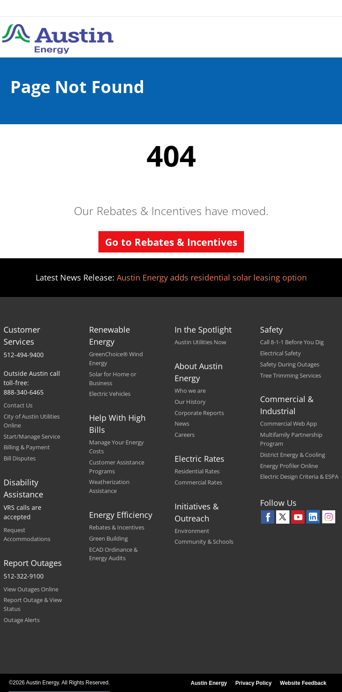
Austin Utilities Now (200, 342)
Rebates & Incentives (116, 527)
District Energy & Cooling (292, 455)
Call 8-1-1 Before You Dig (292, 342)
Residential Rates (197, 471)
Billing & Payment (27, 447)
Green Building (108, 538)
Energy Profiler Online (289, 466)
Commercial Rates (198, 482)
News (182, 423)
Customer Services (22, 335)
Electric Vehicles (109, 394)
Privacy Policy (253, 683)
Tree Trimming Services (290, 375)
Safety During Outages (289, 364)
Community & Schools (204, 541)
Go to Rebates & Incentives (171, 241)
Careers (185, 435)
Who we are (190, 391)
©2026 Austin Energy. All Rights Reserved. (59, 683)
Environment (192, 531)
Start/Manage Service (32, 436)
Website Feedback (303, 683)
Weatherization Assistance (109, 486)
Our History (190, 402)
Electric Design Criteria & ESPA (299, 476)
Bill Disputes (20, 458)
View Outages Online (31, 589)
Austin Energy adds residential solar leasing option (212, 277)
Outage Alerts (22, 620)
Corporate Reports (199, 413)
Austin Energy (209, 683)
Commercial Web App (288, 423)
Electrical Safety (280, 353)
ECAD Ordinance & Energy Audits (113, 553)
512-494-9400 (24, 354)
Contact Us (18, 405)
